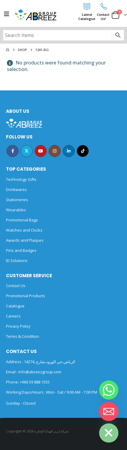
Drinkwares (16, 189)
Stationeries (17, 199)
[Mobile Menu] (6, 14)
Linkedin (69, 151)
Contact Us (15, 285)
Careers (13, 316)
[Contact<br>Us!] (103, 6)
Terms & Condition (22, 336)
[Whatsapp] (108, 390)
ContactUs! (103, 16)
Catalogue (15, 306)
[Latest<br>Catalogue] (87, 6)
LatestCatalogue (86, 16)
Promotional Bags (22, 220)
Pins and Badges (21, 250)
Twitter (27, 151)
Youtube (41, 151)
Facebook (13, 151)
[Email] (108, 411)
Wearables (16, 209)
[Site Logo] (35, 15)
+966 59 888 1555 (35, 382)
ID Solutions (16, 260)
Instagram (55, 151)
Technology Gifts (21, 179)
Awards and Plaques (25, 240)
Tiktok (83, 151)
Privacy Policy (18, 326)
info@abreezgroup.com (39, 372)
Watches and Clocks (24, 230)
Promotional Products (25, 295)
